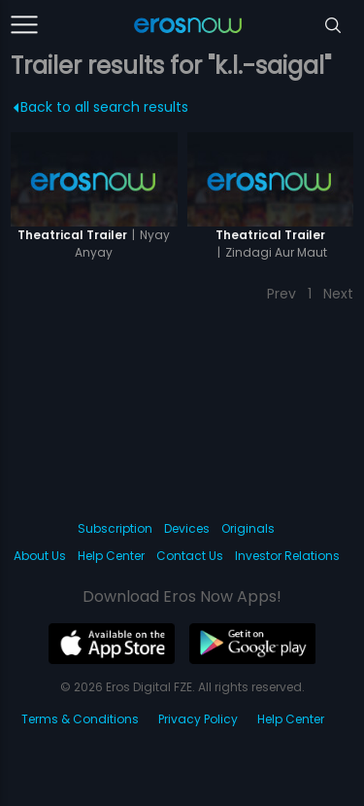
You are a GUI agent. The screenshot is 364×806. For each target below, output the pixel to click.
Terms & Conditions (80, 719)
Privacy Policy (198, 719)
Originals (248, 528)
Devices (187, 528)
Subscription (115, 528)
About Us (40, 555)
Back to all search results (101, 107)
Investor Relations (287, 555)
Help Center (111, 555)
